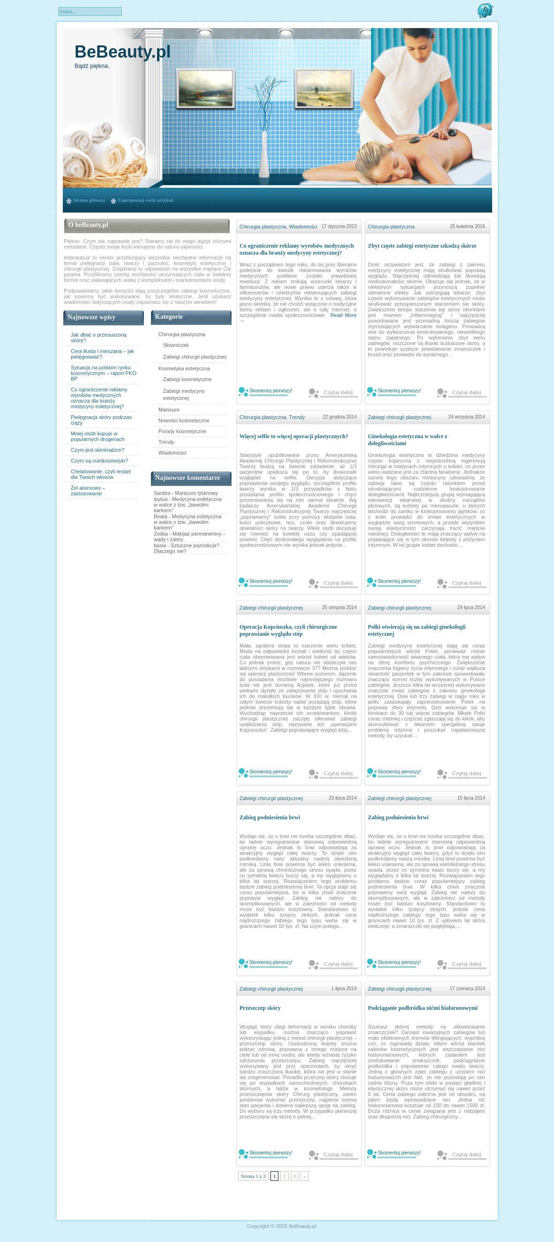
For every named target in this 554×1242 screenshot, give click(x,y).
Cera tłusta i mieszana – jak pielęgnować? (102, 354)
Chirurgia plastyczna (181, 334)
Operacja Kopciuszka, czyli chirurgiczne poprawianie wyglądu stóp (288, 630)
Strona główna (89, 200)
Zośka (161, 533)
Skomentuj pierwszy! (270, 390)
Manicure (169, 409)
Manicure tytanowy (196, 493)
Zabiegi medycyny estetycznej (184, 394)
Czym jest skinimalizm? (97, 450)
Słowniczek (176, 345)
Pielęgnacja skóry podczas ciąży (101, 420)
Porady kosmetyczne (182, 431)
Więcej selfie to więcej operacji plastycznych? (294, 436)
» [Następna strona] (304, 1176)
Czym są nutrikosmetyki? (99, 460)
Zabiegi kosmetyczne (187, 379)
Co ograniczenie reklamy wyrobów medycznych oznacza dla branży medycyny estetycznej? (99, 398)
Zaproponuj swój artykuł (145, 200)
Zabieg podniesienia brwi (270, 817)
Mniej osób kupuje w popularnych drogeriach (98, 436)
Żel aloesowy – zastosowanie (88, 490)
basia (160, 545)
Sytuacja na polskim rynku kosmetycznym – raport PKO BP (103, 373)
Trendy (166, 442)
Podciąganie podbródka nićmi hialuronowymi (423, 1008)
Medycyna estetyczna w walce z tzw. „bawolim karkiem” (188, 504)
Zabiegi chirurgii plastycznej (194, 357)
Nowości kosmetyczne (184, 420)
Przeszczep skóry (260, 1008)
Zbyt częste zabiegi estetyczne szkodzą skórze (422, 246)
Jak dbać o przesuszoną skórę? (99, 337)
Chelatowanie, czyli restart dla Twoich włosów (101, 474)
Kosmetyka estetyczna (184, 368)
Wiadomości (172, 453)
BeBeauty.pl (123, 51)
